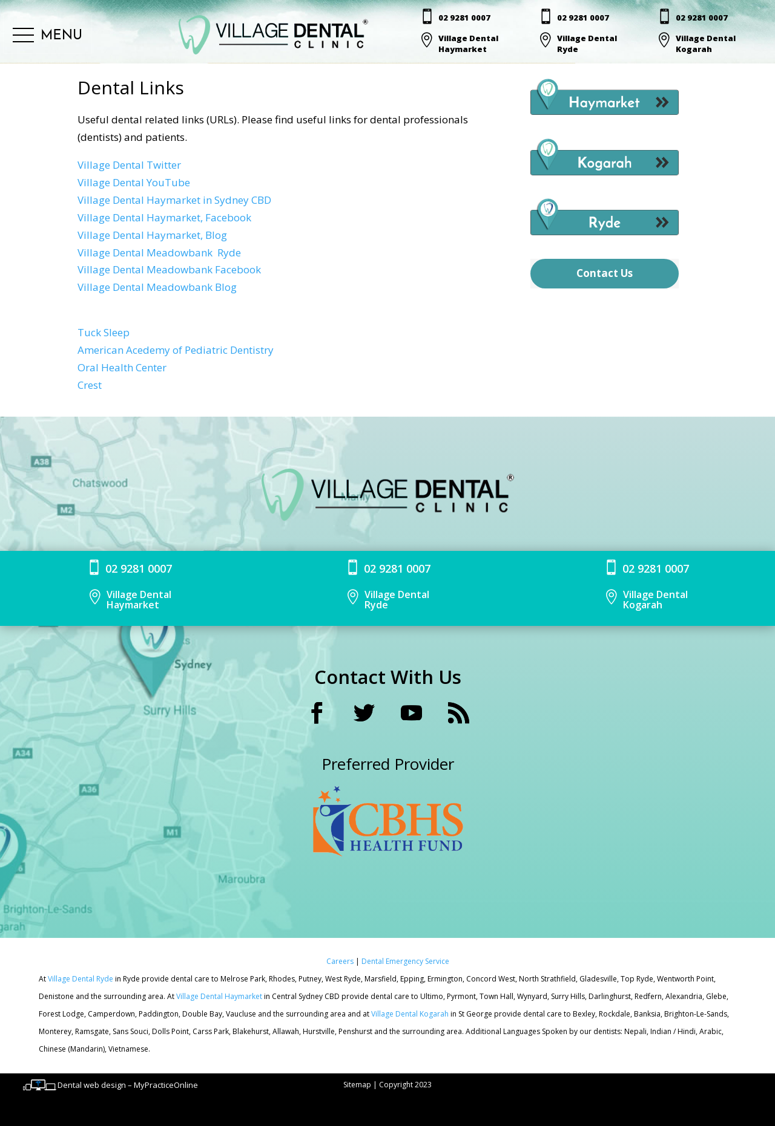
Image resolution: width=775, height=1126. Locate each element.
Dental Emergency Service (405, 961)
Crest (90, 385)
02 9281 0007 (464, 17)
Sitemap (357, 1084)
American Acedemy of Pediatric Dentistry (176, 350)
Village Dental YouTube (134, 182)
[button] (47, 36)
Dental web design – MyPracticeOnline (128, 1084)
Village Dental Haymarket (220, 996)
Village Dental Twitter (129, 165)
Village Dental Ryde (80, 979)
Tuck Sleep (104, 332)
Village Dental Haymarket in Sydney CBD (174, 200)
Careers (340, 961)
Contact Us (604, 273)
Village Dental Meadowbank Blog (157, 287)
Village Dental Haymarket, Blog (152, 235)
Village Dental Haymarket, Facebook (164, 217)
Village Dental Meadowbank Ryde (159, 252)
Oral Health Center (122, 367)
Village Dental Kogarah (410, 1014)
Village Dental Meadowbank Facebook (169, 269)
